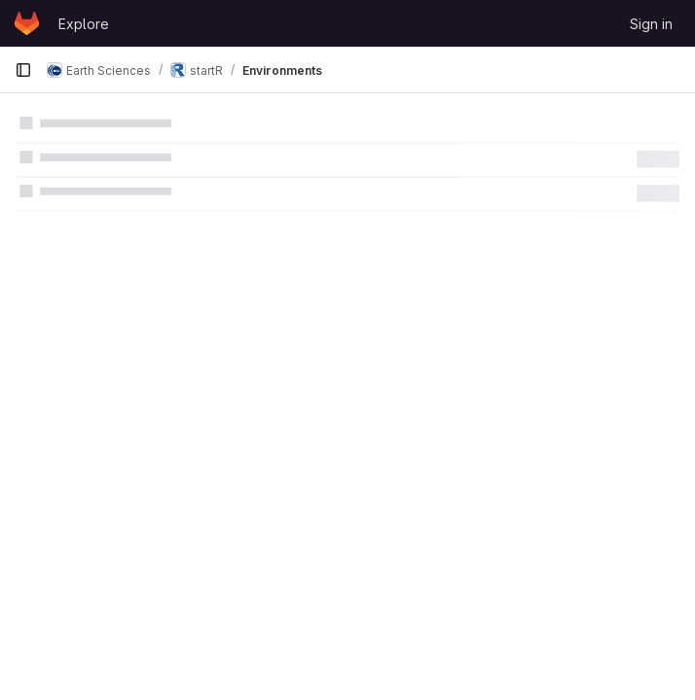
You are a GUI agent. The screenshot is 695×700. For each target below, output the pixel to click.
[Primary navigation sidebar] (23, 70)
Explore (83, 24)
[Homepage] (27, 23)
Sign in (651, 24)
